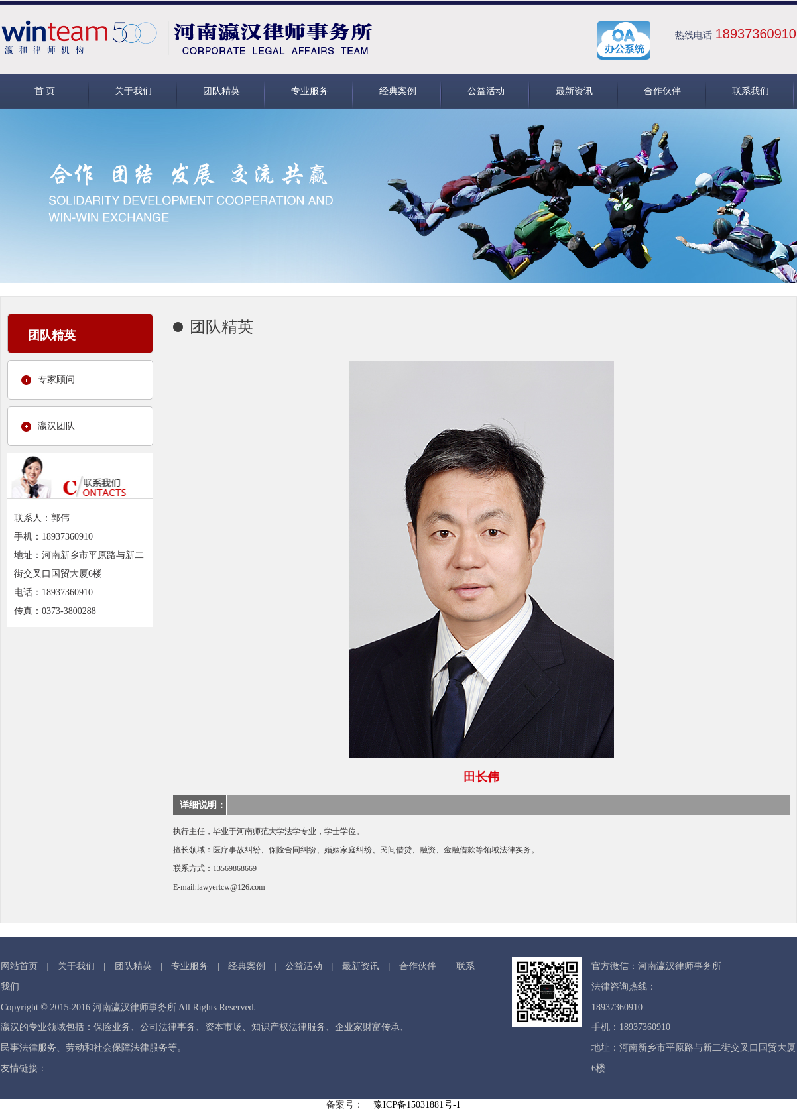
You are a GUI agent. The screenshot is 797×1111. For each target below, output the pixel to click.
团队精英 (221, 91)
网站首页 (19, 966)
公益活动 (486, 91)
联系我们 (750, 91)
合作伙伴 (662, 91)
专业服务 (309, 91)
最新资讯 (574, 91)
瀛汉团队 (56, 426)
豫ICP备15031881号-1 (416, 1105)
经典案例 (397, 91)
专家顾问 (56, 379)
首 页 (45, 91)
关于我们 (133, 91)
